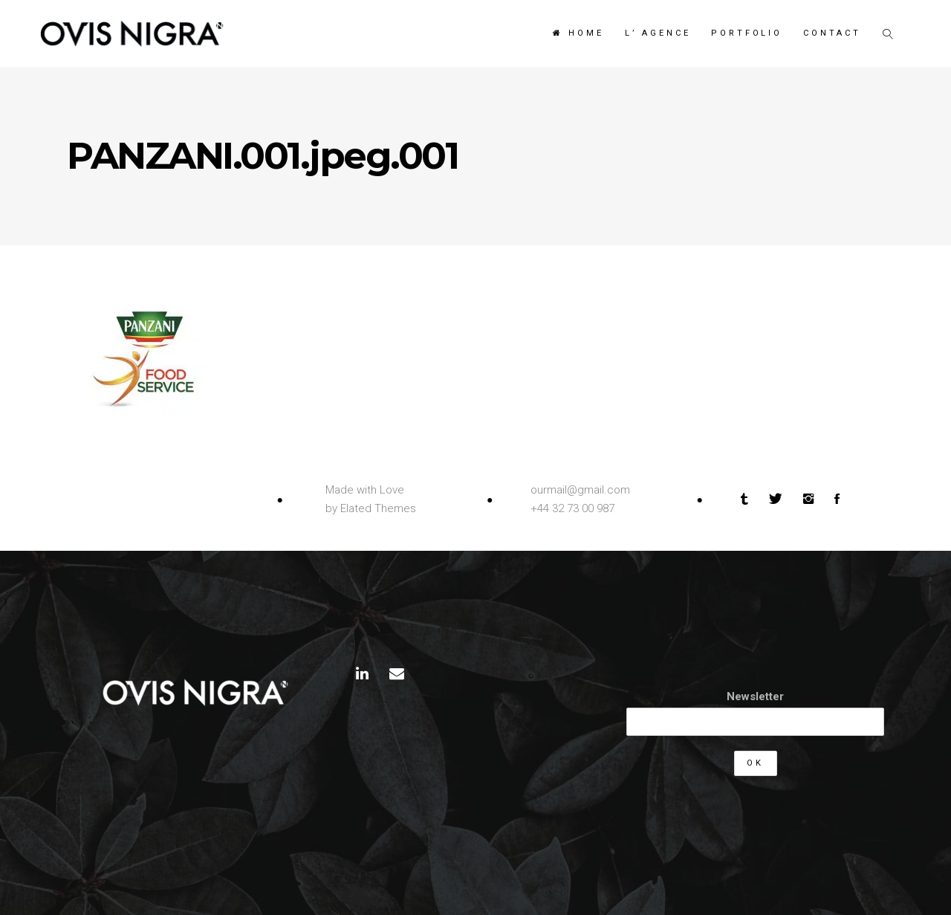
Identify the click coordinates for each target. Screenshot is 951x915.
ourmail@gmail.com (580, 490)
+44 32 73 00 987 (572, 508)
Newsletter (755, 696)
